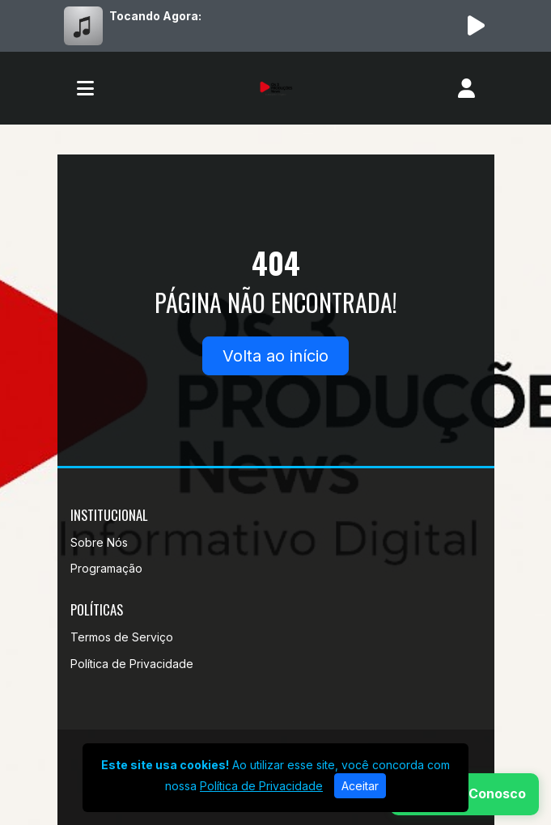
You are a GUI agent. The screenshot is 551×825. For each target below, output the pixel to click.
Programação (106, 568)
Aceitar (360, 786)
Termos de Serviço (121, 637)
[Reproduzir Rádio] (476, 25)
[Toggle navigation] (85, 88)
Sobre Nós (99, 542)
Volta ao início (275, 356)
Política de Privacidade (131, 664)
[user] (466, 88)
